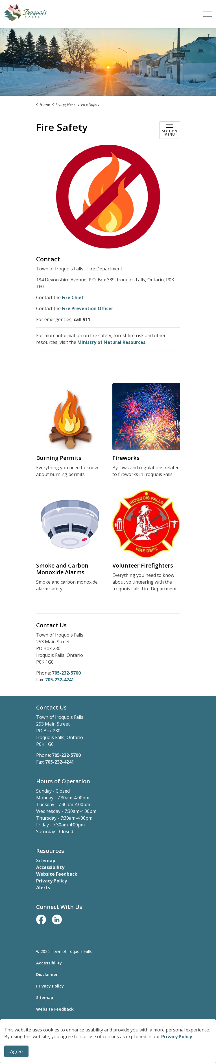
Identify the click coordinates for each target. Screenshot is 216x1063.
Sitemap (45, 860)
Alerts (43, 887)
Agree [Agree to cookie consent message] (16, 1052)
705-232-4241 (59, 680)
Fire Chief (73, 297)
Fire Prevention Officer (87, 308)
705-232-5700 (66, 673)
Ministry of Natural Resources (111, 342)
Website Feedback (56, 874)
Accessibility (50, 867)
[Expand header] (207, 14)
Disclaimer (47, 974)
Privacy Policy (176, 1037)
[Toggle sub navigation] (169, 130)
